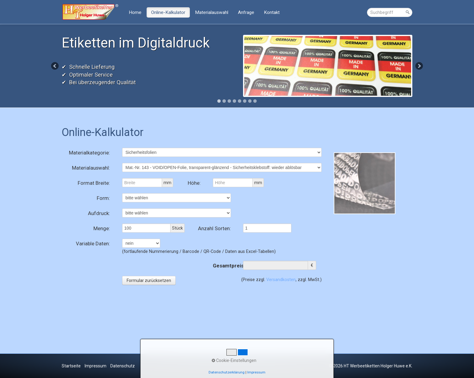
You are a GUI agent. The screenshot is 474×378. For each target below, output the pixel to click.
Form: (103, 198)
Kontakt (272, 12)
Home (135, 12)
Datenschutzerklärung (227, 372)
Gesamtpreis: (222, 266)
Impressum (95, 365)
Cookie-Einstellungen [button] (234, 360)
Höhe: (194, 183)
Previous (55, 66)
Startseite (71, 365)
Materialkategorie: (89, 153)
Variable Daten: (93, 243)
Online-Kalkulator (168, 12)
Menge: (101, 228)
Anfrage (246, 12)
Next (418, 66)
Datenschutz (122, 365)
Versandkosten (281, 279)
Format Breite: (94, 183)
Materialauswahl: (91, 168)
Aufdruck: (99, 213)
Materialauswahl (211, 12)
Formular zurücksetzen (149, 280)
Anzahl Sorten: (214, 228)
